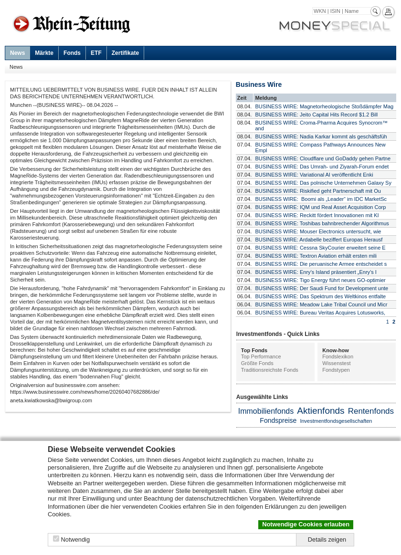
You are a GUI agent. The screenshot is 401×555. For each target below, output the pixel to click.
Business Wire (259, 84)
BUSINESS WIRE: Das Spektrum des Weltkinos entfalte (320, 296)
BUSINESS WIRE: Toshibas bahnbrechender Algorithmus (322, 223)
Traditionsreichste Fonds (269, 370)
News (17, 53)
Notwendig (75, 539)
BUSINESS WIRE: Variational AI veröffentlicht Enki (314, 175)
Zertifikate (125, 53)
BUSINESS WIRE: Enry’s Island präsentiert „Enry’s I (316, 272)
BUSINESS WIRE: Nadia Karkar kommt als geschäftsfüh (321, 136)
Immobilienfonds (266, 411)
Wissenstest (336, 363)
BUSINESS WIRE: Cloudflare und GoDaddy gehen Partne (322, 158)
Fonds (72, 53)
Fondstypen (335, 370)
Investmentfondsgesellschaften (336, 421)
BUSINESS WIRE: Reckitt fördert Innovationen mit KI (317, 215)
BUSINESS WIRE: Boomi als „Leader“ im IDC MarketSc (321, 199)
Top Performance (261, 356)
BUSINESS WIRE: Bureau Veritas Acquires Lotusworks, (320, 312)
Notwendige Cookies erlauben (305, 524)
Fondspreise (278, 420)
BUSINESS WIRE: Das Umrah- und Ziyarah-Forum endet (322, 166)
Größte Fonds (257, 363)
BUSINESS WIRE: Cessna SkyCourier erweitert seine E (320, 248)
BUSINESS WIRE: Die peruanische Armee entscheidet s (321, 264)
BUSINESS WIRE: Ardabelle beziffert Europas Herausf (318, 239)
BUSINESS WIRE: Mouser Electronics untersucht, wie (318, 231)
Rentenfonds (371, 411)
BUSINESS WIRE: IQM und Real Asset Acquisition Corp (320, 207)
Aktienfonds (320, 411)
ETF (96, 53)
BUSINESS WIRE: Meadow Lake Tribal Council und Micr (321, 304)
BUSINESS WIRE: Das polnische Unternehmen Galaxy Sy (323, 183)
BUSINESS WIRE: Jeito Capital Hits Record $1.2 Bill (316, 114)
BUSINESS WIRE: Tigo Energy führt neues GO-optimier (320, 280)
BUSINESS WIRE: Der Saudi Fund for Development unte (321, 288)
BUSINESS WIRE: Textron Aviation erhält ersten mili (316, 256)
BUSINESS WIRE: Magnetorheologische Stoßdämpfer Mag (324, 106)
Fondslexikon (337, 356)
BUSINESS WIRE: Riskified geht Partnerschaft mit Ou (317, 191)
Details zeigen (327, 539)
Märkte (44, 53)
